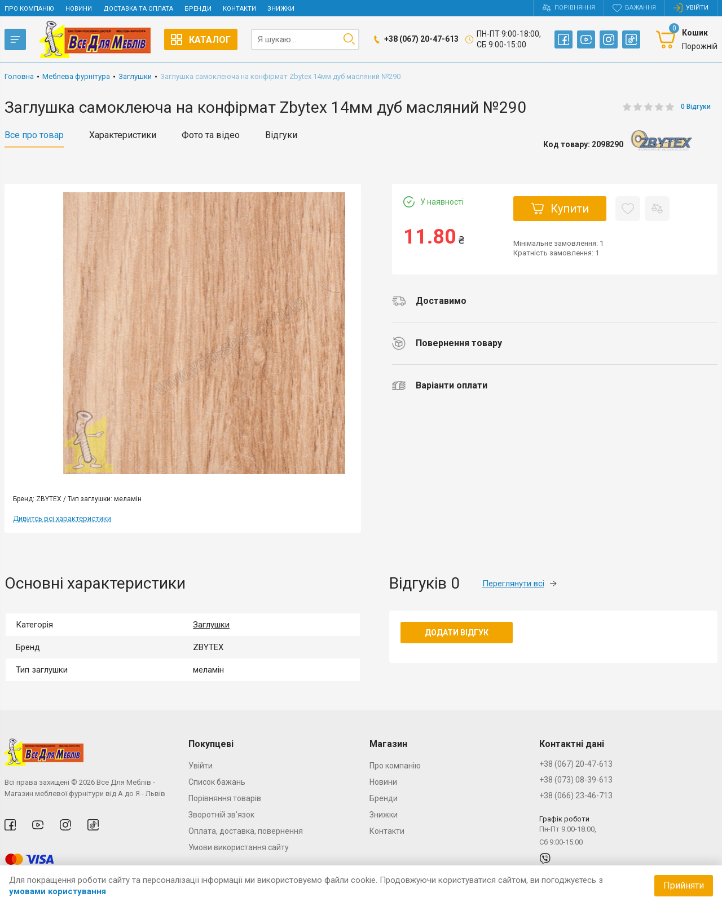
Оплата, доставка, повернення (245, 831)
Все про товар (34, 135)
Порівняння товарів (224, 798)
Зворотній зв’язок (221, 814)
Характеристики (122, 135)
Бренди (198, 8)
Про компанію (29, 8)
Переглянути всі (519, 583)
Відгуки (281, 135)
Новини (78, 8)
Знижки (280, 8)
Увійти (200, 765)
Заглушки (211, 625)
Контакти (239, 8)
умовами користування (57, 891)
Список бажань (216, 781)
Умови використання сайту (238, 847)
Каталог (201, 39)
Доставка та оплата (138, 8)
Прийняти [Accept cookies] (683, 885)
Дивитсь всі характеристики (62, 518)
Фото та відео (211, 135)
